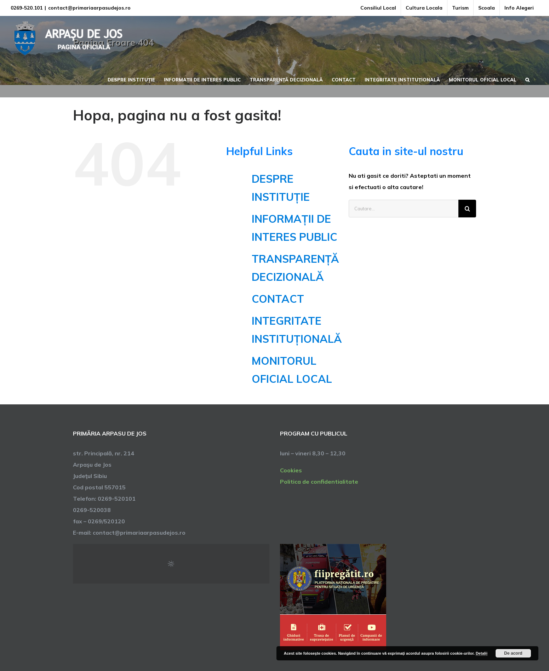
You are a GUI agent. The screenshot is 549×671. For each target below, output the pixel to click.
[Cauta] (467, 208)
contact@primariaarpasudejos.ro (89, 8)
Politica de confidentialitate (319, 481)
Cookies (291, 470)
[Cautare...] (403, 208)
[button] (527, 79)
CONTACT (278, 299)
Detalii (481, 653)
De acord (513, 653)
